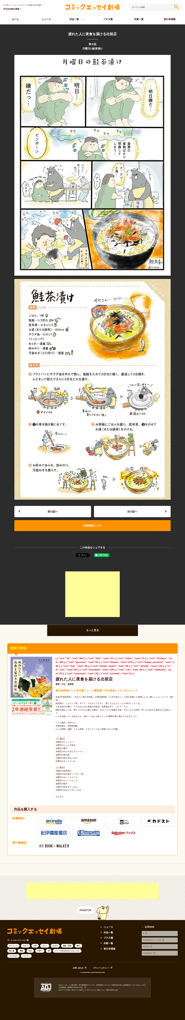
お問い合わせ (78, 968)
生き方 (55, 946)
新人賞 (11, 951)
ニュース (46, 19)
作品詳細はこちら (92, 525)
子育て (39, 951)
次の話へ (132, 511)
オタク (25, 946)
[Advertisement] (92, 595)
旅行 (78, 946)
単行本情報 (170, 19)
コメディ (26, 956)
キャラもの (13, 956)
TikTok (145, 940)
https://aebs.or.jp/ (111, 990)
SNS (30, 951)
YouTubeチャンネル (152, 936)
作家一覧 (139, 19)
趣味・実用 (67, 946)
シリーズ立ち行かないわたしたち (67, 951)
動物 (21, 951)
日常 (35, 946)
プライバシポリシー (101, 968)
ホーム (15, 19)
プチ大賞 (108, 19)
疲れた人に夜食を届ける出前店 (83, 680)
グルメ (44, 946)
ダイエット (13, 946)
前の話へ (53, 511)
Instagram (147, 944)
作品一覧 (74, 19)
